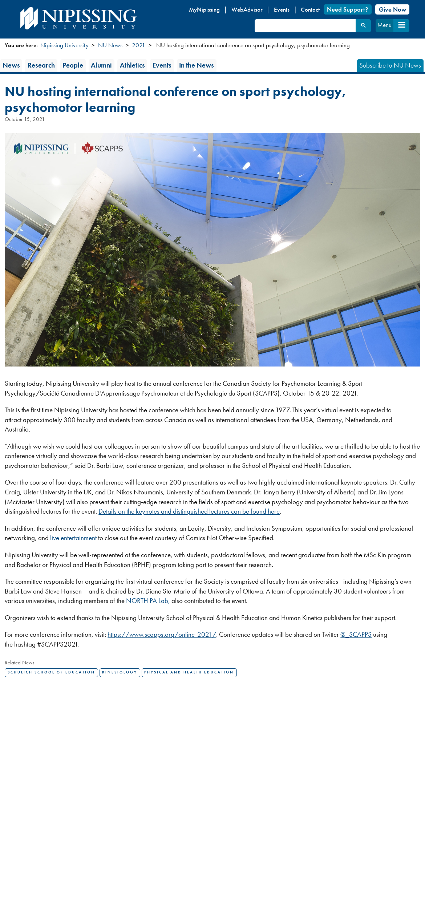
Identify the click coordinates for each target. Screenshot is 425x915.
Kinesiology (119, 672)
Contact (310, 9)
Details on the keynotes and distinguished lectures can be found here (189, 511)
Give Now (392, 9)
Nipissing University (64, 45)
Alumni (101, 65)
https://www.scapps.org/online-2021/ (162, 634)
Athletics (132, 65)
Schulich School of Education (51, 672)
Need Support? (347, 9)
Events (282, 9)
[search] (304, 26)
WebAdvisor (247, 9)
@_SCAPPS (356, 634)
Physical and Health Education (189, 672)
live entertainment (73, 537)
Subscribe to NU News (390, 65)
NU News (110, 45)
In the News (196, 65)
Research (41, 65)
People (72, 65)
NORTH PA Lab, (148, 600)
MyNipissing (204, 9)
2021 (138, 45)
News (11, 65)
